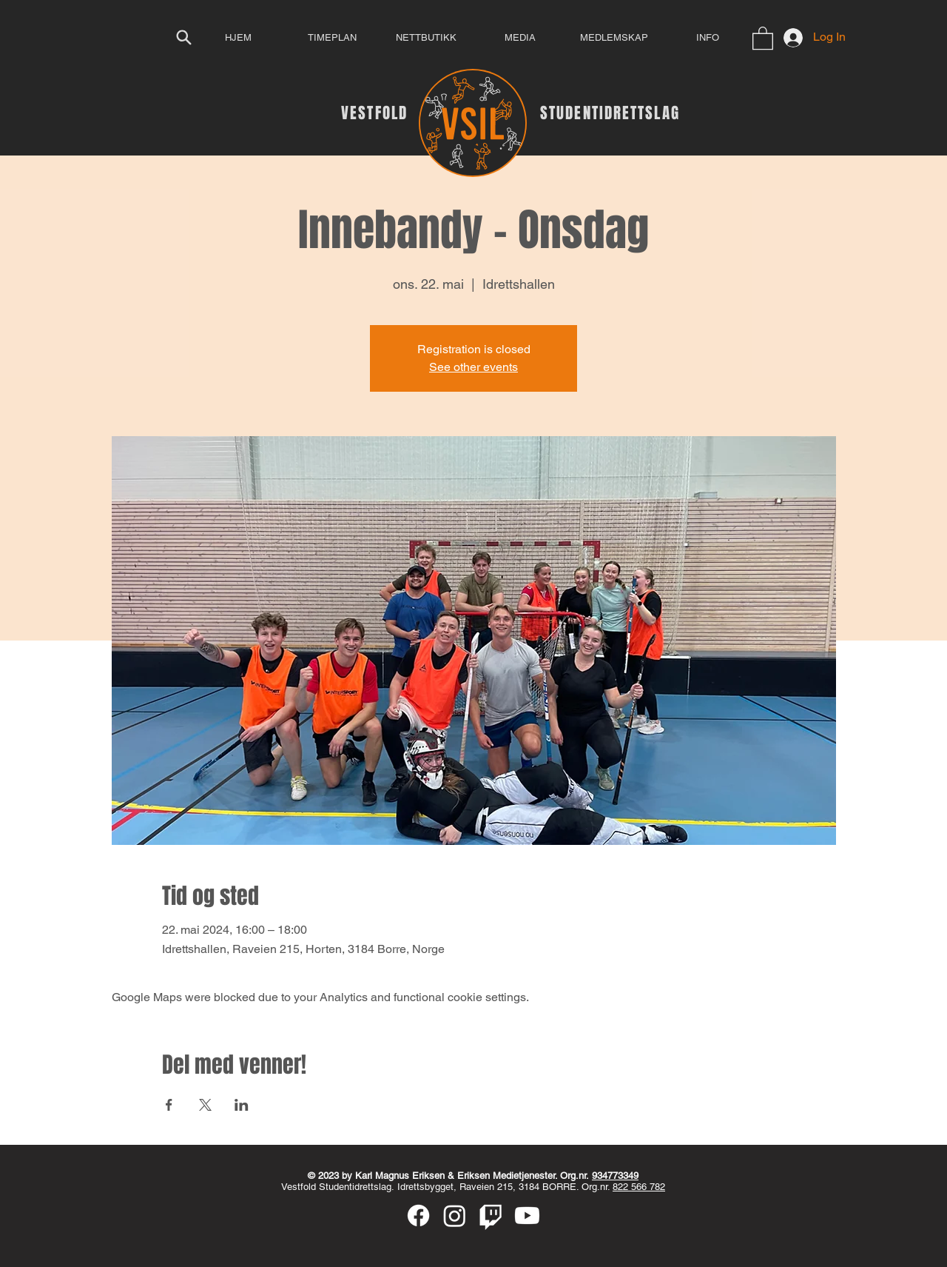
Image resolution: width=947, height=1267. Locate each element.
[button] (762, 37)
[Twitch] (490, 1215)
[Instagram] (454, 1215)
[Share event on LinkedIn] (242, 1105)
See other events (473, 367)
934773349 (615, 1175)
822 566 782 (639, 1186)
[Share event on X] (205, 1105)
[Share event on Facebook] (169, 1105)
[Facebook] (418, 1215)
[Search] (183, 37)
